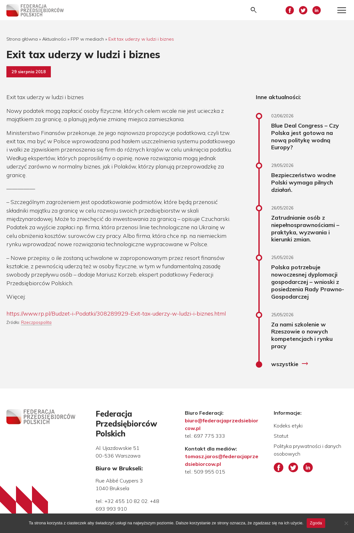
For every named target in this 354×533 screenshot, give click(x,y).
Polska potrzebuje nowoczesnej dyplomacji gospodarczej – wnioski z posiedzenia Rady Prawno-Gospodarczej (307, 281)
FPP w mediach (87, 39)
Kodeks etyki (288, 425)
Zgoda (316, 523)
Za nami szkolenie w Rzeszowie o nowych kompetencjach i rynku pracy (302, 335)
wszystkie (290, 364)
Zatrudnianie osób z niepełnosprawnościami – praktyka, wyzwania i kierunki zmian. (305, 228)
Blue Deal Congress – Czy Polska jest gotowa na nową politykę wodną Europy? (305, 136)
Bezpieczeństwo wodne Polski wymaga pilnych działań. (303, 182)
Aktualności (54, 39)
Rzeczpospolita (36, 322)
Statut (281, 436)
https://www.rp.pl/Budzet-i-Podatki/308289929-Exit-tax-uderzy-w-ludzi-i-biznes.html (116, 313)
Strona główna (22, 39)
